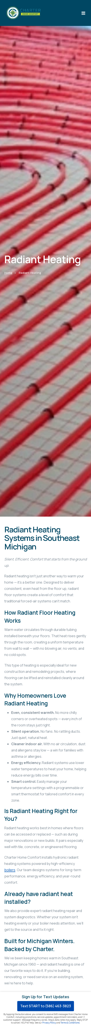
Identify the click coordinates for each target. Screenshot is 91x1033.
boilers (9, 869)
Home (8, 273)
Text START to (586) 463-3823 (45, 1006)
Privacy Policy (49, 1022)
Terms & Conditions (70, 1022)
